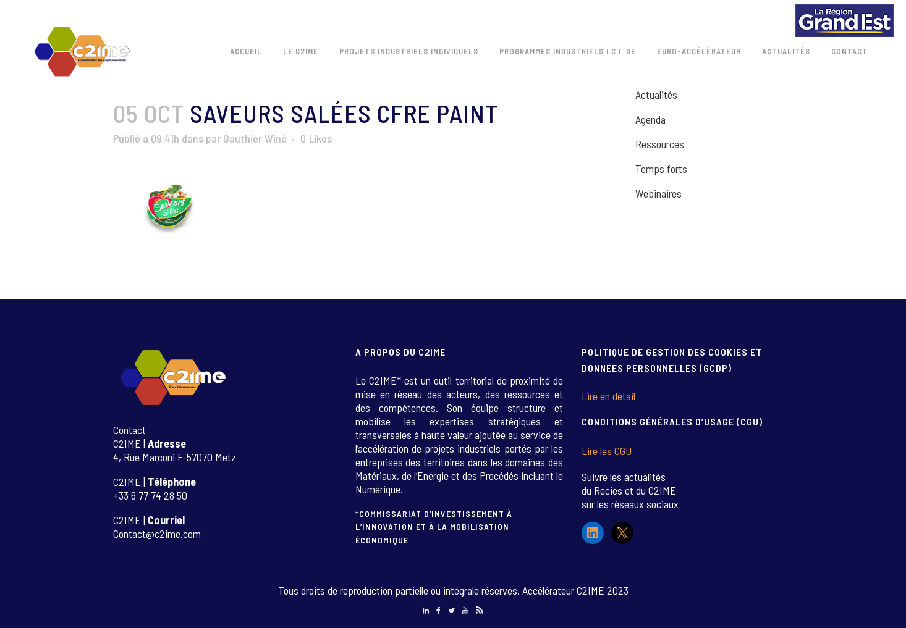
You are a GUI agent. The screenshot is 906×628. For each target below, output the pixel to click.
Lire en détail (608, 396)
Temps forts (661, 168)
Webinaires (658, 193)
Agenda (650, 119)
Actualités (656, 94)
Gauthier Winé (255, 138)
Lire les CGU (607, 451)
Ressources (659, 144)
